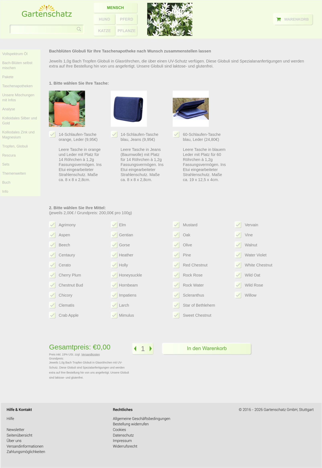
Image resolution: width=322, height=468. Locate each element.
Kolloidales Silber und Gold (19, 120)
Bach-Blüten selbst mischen (17, 65)
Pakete (7, 77)
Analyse (8, 109)
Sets (5, 164)
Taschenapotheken (17, 86)
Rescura (9, 155)
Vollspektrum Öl (15, 54)
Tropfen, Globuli (15, 146)
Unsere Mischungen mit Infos (18, 97)
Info (5, 191)
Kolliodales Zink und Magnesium (18, 134)
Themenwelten (14, 173)
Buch (6, 182)
